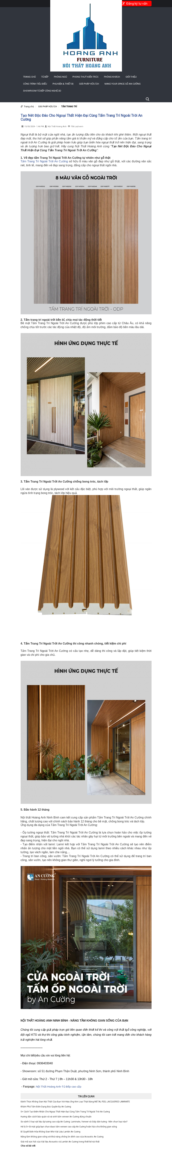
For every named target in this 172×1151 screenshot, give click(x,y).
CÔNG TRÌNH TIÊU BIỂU (35, 83)
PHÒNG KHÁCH (112, 76)
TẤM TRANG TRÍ (69, 106)
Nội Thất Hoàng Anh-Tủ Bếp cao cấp (59, 1086)
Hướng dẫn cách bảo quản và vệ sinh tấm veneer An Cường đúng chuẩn (56, 1116)
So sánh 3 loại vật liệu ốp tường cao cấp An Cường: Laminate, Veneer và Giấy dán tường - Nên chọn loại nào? (74, 1121)
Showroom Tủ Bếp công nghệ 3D (42, 90)
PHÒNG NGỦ (60, 76)
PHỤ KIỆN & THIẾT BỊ (63, 83)
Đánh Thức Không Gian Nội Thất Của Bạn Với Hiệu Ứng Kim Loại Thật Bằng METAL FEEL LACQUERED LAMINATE (75, 1101)
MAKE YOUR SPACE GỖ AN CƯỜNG (123, 83)
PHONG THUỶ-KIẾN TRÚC (85, 76)
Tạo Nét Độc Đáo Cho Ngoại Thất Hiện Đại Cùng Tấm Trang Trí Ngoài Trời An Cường (81, 117)
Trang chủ (29, 76)
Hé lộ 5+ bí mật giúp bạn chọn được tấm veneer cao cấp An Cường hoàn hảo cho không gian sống (69, 1126)
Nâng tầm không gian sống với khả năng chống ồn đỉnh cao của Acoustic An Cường (62, 1136)
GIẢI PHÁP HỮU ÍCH (89, 83)
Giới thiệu (131, 76)
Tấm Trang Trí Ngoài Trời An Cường (44, 161)
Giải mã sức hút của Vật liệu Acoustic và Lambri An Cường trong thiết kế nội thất (60, 1141)
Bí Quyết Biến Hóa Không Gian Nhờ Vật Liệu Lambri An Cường (50, 1131)
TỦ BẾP (44, 76)
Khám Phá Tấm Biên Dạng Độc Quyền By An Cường (46, 1106)
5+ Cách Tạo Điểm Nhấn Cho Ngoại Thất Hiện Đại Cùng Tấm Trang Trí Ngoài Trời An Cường (65, 1111)
